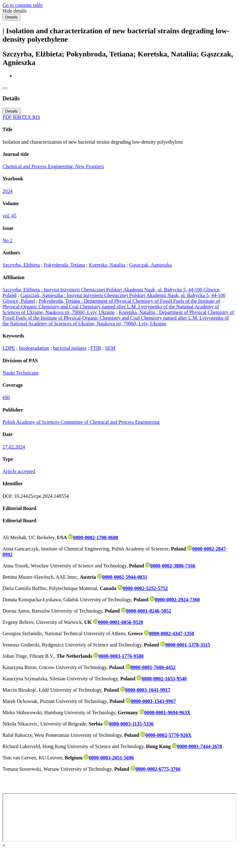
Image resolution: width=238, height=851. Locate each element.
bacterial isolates (69, 348)
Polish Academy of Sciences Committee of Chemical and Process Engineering (81, 422)
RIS (36, 117)
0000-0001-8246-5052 (146, 611)
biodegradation (34, 348)
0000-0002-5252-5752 (143, 588)
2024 (8, 191)
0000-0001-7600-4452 (151, 667)
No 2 (8, 240)
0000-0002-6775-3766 (156, 769)
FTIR (95, 348)
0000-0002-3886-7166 (170, 565)
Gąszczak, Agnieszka (150, 265)
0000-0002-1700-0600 (93, 537)
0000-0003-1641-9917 (145, 690)
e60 (6, 397)
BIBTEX (22, 117)
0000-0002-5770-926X (166, 735)
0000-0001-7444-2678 (197, 746)
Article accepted (19, 471)
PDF (8, 117)
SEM (110, 348)
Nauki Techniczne (21, 372)
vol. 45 (9, 215)
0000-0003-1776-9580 (118, 656)
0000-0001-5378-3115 (185, 644)
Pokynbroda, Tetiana (64, 265)
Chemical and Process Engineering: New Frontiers (53, 166)
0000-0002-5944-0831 (122, 577)
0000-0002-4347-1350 (169, 633)
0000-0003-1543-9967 (151, 701)
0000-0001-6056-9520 (118, 622)
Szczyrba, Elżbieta (21, 265)
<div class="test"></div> (120, 817)
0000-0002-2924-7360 (175, 599)
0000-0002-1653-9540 (162, 678)
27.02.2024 (14, 446)
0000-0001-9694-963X (165, 712)
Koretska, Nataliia (107, 265)
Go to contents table (23, 5)
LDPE (9, 348)
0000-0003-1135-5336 (128, 723)
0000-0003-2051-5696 (109, 757)
